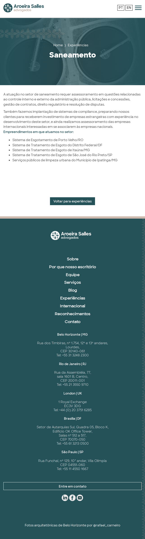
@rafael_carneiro (106, 525)
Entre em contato (72, 486)
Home (58, 45)
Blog (72, 290)
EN (129, 8)
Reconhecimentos (72, 313)
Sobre (72, 259)
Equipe (72, 274)
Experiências (78, 45)
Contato (72, 321)
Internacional (72, 306)
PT (121, 8)
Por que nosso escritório (72, 266)
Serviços (72, 282)
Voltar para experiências (72, 201)
